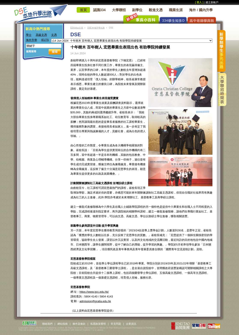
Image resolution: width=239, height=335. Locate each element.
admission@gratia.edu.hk (95, 301)
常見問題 (116, 323)
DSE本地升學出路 (96, 28)
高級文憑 (41, 34)
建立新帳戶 (212, 2)
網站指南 (62, 323)
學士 (28, 34)
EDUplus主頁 (76, 28)
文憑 (54, 34)
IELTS (45, 39)
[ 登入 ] (199, 2)
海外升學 (31, 40)
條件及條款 (79, 323)
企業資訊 (131, 323)
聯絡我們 (47, 323)
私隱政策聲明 (98, 323)
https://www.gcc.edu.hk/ (94, 291)
